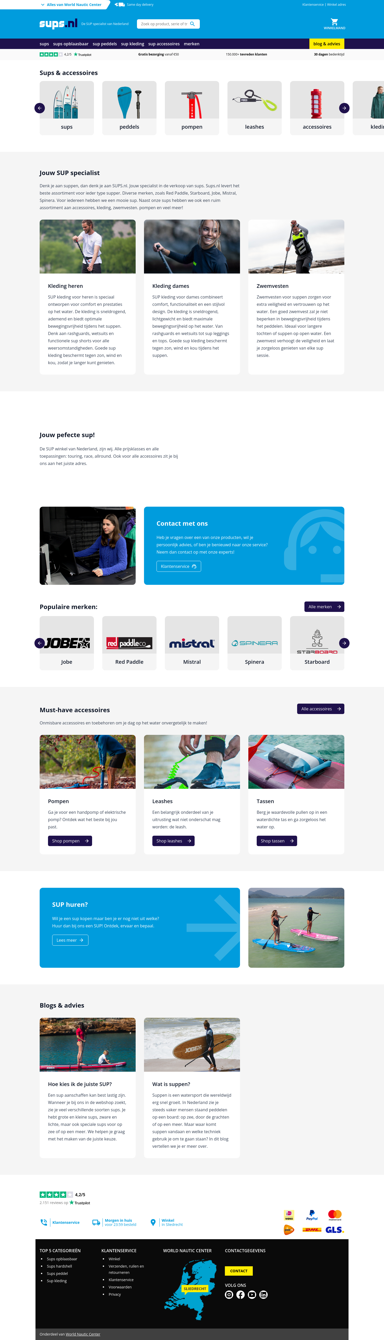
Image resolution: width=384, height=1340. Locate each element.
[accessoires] (317, 108)
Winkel (114, 1258)
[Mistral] (192, 643)
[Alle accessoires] (320, 709)
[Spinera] (254, 643)
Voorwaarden (120, 1287)
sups (44, 44)
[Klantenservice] (179, 566)
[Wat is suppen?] (192, 1088)
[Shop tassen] (277, 841)
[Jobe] (67, 643)
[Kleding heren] (88, 297)
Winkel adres (336, 4)
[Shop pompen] (70, 841)
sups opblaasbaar (71, 44)
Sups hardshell (59, 1266)
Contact (238, 1270)
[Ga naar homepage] (58, 24)
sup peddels (105, 44)
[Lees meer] (70, 940)
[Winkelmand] (335, 24)
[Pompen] (88, 794)
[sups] (67, 108)
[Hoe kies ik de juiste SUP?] (88, 1088)
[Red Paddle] (129, 643)
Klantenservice (313, 4)
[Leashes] (192, 794)
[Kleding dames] (192, 297)
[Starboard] (317, 643)
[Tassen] (296, 794)
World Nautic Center (83, 1334)
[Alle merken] (324, 606)
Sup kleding (57, 1280)
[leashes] (254, 108)
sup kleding (132, 44)
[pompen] (192, 108)
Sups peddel (57, 1273)
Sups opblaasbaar (62, 1258)
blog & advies (327, 44)
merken (192, 44)
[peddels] (129, 108)
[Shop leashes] (173, 841)
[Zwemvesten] (296, 297)
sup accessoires (164, 44)
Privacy (115, 1294)
